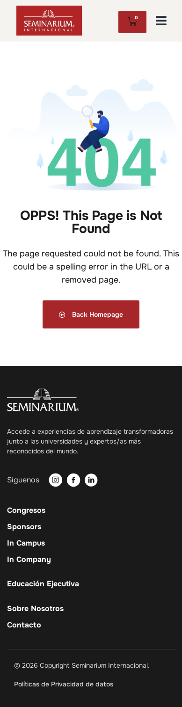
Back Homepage (91, 314)
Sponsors (24, 527)
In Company (29, 559)
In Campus (26, 543)
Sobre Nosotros (35, 608)
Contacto (24, 625)
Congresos (26, 510)
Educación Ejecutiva (43, 584)
